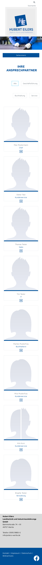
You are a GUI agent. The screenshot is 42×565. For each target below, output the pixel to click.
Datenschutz (27, 553)
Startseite (32, 6)
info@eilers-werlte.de (11, 535)
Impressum (15, 553)
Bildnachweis (8, 556)
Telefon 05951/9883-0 (12, 532)
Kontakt (6, 553)
